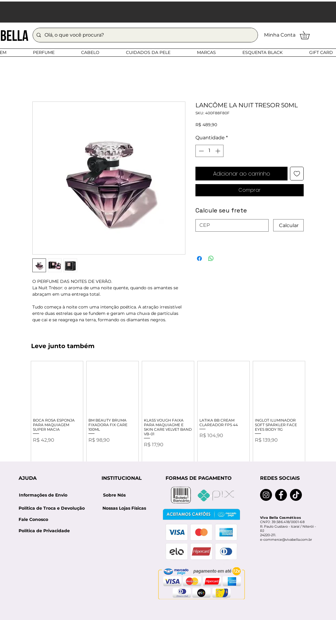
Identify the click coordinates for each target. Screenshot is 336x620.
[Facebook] (281, 495)
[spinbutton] (209, 151)
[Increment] (218, 151)
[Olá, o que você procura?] (145, 35)
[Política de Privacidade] (44, 530)
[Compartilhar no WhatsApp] (211, 258)
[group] (168, 415)
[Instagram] (266, 495)
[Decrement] (200, 151)
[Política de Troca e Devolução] (54, 508)
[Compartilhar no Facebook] (199, 258)
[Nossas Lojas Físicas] (124, 508)
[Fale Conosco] (33, 519)
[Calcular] (288, 225)
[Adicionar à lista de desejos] (297, 173)
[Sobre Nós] (114, 495)
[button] (308, 35)
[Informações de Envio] (43, 495)
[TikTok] (296, 495)
